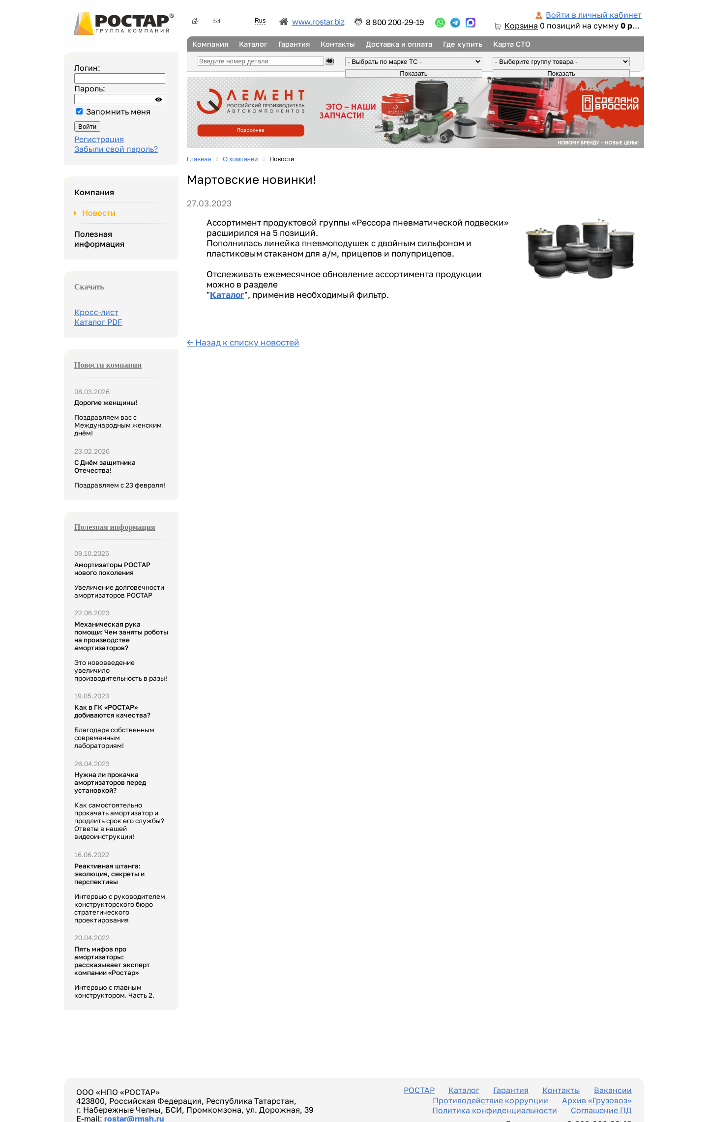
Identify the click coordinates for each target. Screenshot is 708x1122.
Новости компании (108, 365)
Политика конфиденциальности (494, 1110)
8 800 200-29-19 (395, 22)
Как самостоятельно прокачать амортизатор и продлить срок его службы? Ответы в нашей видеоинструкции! (119, 805)
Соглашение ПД (601, 1110)
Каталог (253, 44)
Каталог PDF (98, 322)
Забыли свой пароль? (116, 149)
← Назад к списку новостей (243, 342)
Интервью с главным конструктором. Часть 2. (114, 972)
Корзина (521, 25)
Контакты (338, 44)
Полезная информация (99, 239)
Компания (210, 44)
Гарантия (294, 44)
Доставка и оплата (399, 44)
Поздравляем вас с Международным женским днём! (118, 418)
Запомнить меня (118, 111)
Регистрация (99, 139)
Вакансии (613, 1090)
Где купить (462, 44)
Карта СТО (512, 44)
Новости (99, 213)
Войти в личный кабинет (594, 15)
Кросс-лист (96, 312)
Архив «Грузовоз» (597, 1100)
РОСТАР (419, 1090)
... (440, 23)
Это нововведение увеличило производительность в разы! (121, 651)
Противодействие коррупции (490, 1100)
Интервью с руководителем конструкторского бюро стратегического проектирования (119, 893)
